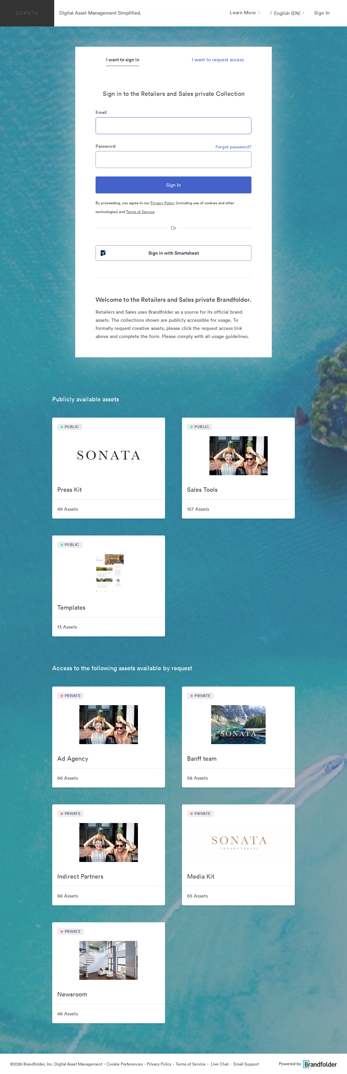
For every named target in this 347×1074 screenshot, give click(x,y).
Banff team (202, 758)
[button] (287, 13)
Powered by (308, 1064)
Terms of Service (140, 211)
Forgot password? (233, 147)
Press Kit (69, 489)
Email (101, 112)
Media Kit (200, 876)
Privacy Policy (162, 203)
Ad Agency (72, 758)
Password (106, 146)
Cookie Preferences (124, 1064)
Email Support (245, 1064)
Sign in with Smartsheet (149, 253)
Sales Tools (202, 489)
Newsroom (72, 994)
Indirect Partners (80, 876)
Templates (71, 607)
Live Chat (219, 1064)
